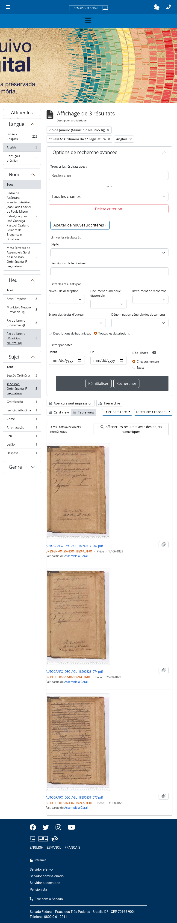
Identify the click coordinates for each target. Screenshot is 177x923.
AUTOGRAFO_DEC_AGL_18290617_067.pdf (74, 546)
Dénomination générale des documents (138, 314)
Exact (140, 367)
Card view (59, 412)
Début (53, 352)
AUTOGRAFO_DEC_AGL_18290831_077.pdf (74, 797)
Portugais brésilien (21, 158)
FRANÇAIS (72, 848)
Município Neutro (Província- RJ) (21, 309)
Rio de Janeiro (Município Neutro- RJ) (21, 338)
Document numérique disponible (105, 293)
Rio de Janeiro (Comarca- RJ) (21, 322)
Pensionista (38, 890)
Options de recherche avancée (85, 152)
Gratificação (21, 402)
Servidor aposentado (45, 883)
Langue (16, 124)
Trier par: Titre (116, 412)
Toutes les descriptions (114, 333)
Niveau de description (64, 291)
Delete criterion (108, 208)
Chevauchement (148, 361)
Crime (21, 419)
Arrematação (21, 428)
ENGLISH (36, 848)
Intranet (38, 860)
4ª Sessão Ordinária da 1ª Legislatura (21, 388)
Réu (21, 437)
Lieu (13, 280)
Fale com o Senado (46, 899)
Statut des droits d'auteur (66, 314)
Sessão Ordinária (21, 376)
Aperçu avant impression (70, 403)
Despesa (21, 454)
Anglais (21, 148)
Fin (92, 352)
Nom (14, 174)
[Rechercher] (108, 175)
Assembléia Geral (76, 556)
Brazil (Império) (21, 299)
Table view (83, 412)
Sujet (14, 357)
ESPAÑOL (54, 848)
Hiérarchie (109, 403)
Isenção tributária (21, 411)
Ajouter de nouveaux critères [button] (78, 225)
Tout (10, 184)
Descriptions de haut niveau (72, 333)
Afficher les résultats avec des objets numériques (131, 429)
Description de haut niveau (68, 263)
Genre (15, 467)
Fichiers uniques (21, 136)
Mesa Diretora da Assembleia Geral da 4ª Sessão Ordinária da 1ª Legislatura (21, 257)
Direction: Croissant (152, 412)
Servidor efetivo (41, 870)
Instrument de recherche (149, 291)
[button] (156, 7)
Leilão (21, 445)
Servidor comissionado (47, 876)
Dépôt (54, 244)
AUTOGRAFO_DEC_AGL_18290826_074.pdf (74, 672)
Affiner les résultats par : (22, 112)
